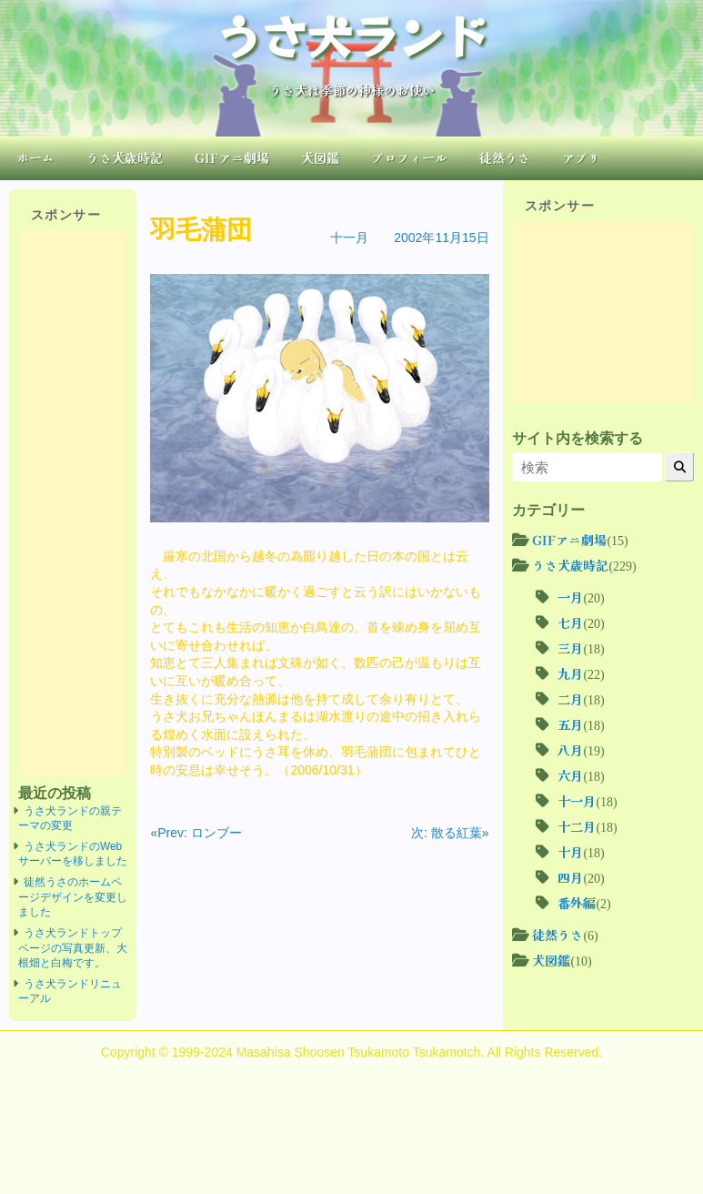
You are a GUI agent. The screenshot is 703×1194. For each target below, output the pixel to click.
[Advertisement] (72, 504)
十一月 (349, 237)
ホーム (35, 157)
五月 (570, 724)
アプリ (581, 157)
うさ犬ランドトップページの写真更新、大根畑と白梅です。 (72, 947)
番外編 (576, 903)
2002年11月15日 (441, 237)
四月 (570, 877)
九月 (570, 673)
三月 (570, 648)
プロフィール (409, 157)
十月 (570, 852)
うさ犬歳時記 (124, 157)
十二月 (576, 826)
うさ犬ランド (352, 34)
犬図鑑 (320, 157)
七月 (570, 622)
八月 (570, 750)
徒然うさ (504, 157)
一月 (570, 597)
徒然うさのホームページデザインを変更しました (72, 896)
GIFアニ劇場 (232, 157)
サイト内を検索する (577, 438)
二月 (570, 699)
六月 (570, 775)
